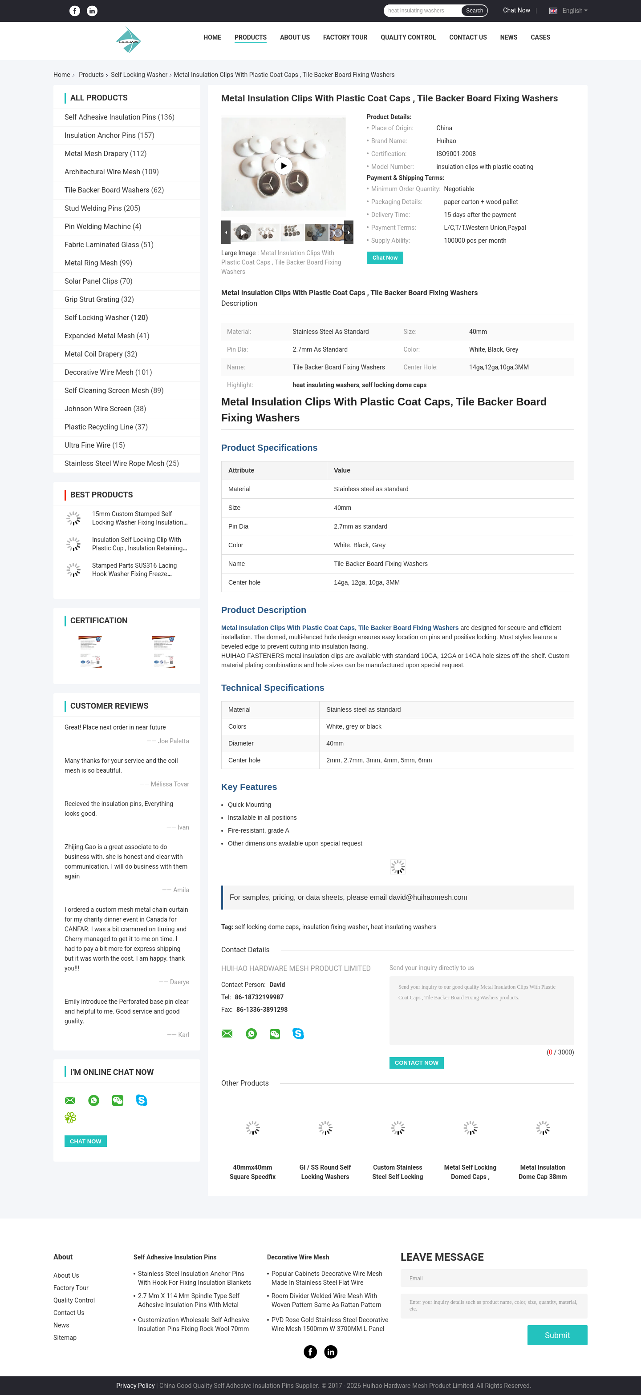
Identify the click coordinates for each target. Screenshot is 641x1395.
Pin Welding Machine (98, 226)
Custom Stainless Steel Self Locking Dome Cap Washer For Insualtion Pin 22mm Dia (397, 1172)
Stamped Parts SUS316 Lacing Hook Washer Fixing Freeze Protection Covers (134, 574)
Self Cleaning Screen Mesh (107, 390)
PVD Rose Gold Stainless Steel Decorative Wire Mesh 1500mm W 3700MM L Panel (330, 1324)
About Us (295, 37)
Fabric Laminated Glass (102, 245)
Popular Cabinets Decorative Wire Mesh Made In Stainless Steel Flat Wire (327, 1278)
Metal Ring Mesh (91, 263)
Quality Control (408, 37)
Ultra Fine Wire (87, 445)
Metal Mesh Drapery (96, 153)
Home (212, 37)
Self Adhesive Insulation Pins (110, 117)
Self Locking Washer (139, 74)
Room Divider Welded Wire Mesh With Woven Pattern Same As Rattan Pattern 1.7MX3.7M (326, 1301)
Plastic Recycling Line (99, 427)
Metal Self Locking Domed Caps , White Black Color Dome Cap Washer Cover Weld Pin (470, 1172)
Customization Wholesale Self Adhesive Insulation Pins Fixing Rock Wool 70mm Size (193, 1325)
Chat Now (516, 10)
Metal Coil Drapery (93, 354)
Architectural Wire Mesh (102, 172)
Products (251, 37)
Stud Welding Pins (93, 208)
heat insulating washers (403, 926)
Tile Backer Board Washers (107, 190)
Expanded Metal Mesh (100, 336)
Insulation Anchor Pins (100, 135)
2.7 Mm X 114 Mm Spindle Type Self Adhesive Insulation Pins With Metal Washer (188, 1301)
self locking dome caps (267, 926)
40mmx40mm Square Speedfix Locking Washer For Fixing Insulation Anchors (252, 1172)
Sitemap (65, 1337)
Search (474, 11)
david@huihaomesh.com (428, 897)
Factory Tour (345, 37)
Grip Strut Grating (92, 299)
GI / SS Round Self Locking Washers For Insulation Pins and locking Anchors (325, 1172)
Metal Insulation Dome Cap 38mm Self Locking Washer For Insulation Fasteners (543, 1172)
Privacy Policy (135, 1385)
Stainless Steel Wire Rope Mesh (114, 463)
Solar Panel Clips (91, 281)
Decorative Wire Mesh (99, 372)
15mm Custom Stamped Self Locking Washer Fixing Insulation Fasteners (137, 522)
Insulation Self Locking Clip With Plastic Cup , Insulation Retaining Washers (137, 548)
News (509, 37)
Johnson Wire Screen (98, 409)
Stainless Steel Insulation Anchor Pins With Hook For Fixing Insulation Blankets (195, 1278)
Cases (540, 37)
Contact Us (468, 37)
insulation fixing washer (335, 926)
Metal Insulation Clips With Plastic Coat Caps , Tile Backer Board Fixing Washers (281, 262)
